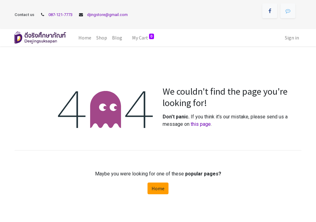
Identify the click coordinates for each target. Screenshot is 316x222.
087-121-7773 (60, 14)
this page (201, 124)
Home (158, 188)
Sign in (292, 38)
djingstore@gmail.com (107, 14)
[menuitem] (85, 37)
